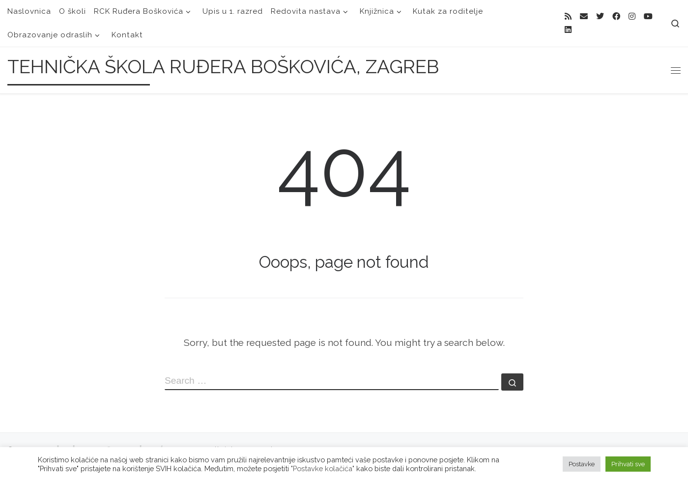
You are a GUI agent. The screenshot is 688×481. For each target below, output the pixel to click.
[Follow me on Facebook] (616, 17)
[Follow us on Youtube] (648, 17)
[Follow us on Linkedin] (568, 30)
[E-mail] (584, 17)
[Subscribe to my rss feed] (568, 17)
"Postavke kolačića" (322, 468)
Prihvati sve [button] (628, 464)
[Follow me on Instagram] (632, 17)
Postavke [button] (582, 464)
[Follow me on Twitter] (600, 17)
